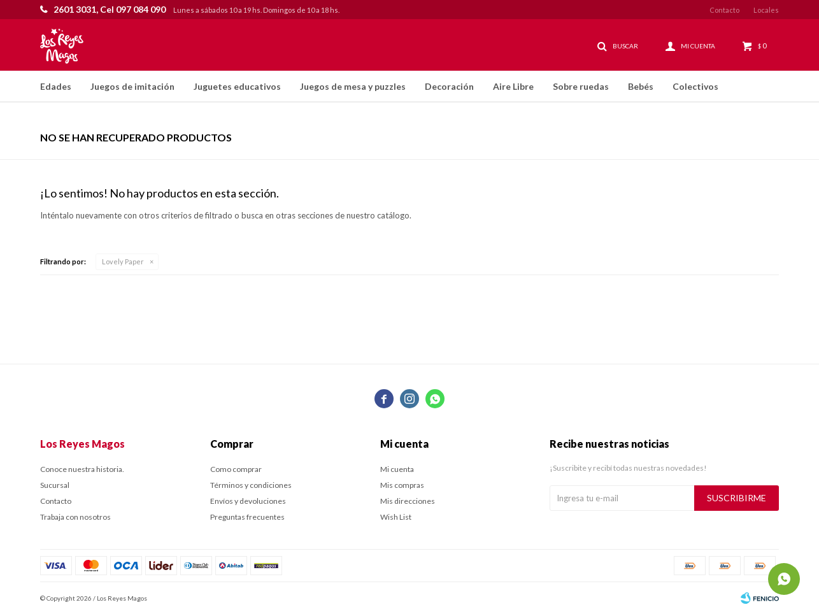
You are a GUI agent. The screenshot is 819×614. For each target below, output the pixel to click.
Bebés (640, 86)
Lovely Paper (123, 261)
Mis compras (402, 485)
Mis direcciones (407, 501)
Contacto (724, 10)
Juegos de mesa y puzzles (353, 86)
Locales (766, 10)
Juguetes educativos (237, 86)
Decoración (449, 86)
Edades (55, 86)
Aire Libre (513, 86)
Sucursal (54, 485)
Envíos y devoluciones (248, 501)
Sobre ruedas (581, 86)
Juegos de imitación (132, 86)
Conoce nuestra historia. (82, 469)
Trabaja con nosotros (75, 517)
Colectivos (695, 86)
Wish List (395, 517)
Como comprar (236, 469)
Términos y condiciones (251, 485)
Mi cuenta (397, 469)
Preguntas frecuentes (247, 517)
